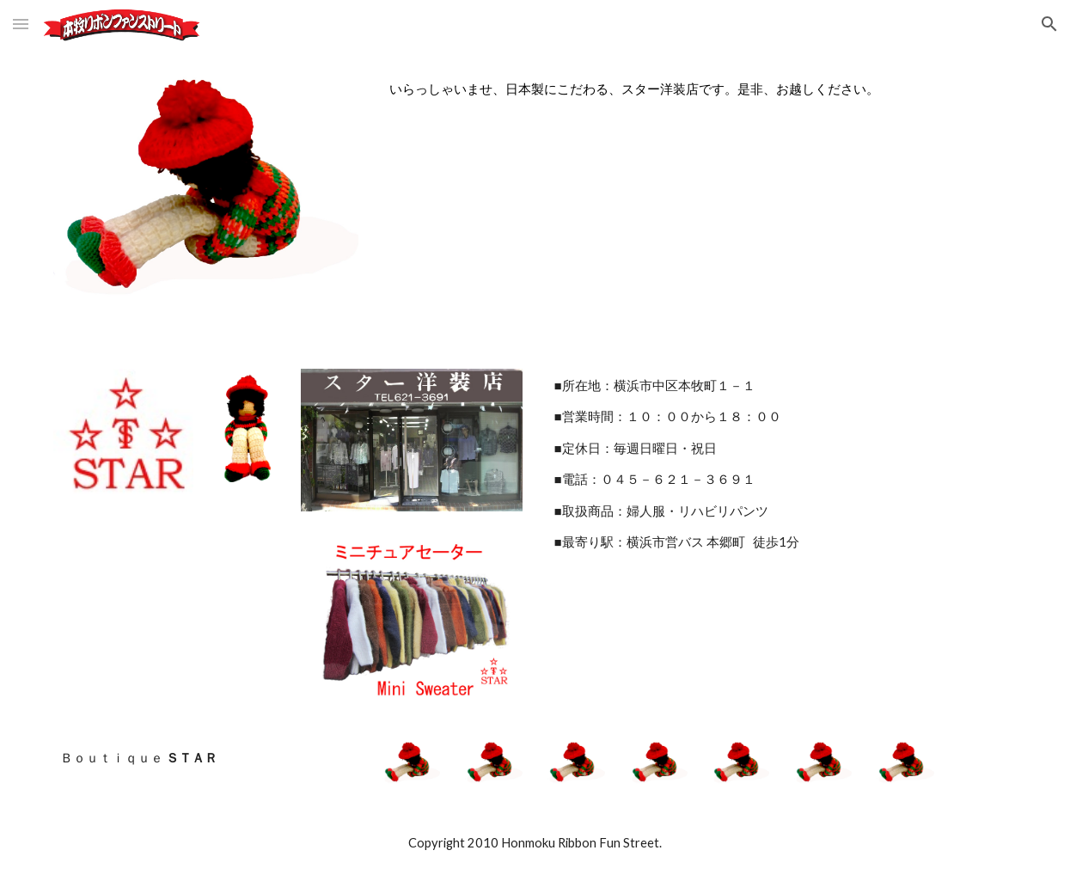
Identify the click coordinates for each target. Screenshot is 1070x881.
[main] (699, 89)
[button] (20, 23)
